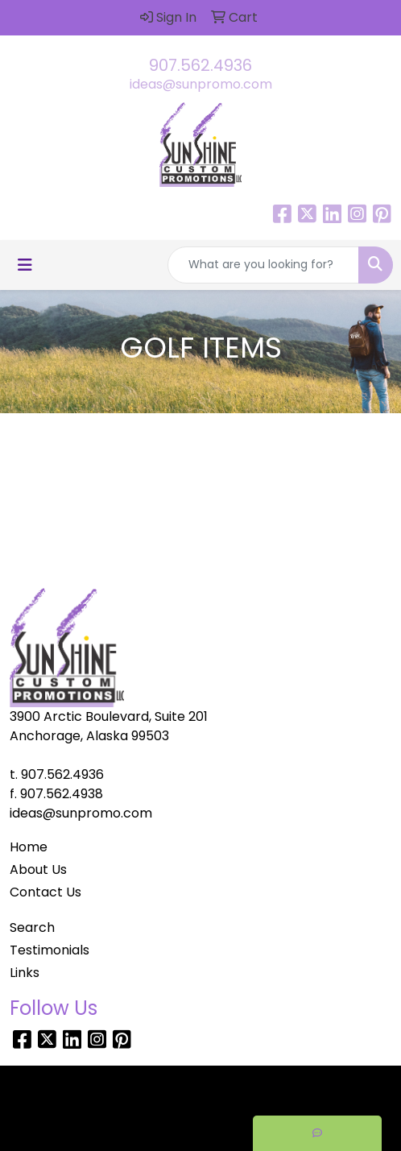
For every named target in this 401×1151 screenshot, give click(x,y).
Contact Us (45, 892)
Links (24, 972)
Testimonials (49, 950)
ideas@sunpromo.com (201, 84)
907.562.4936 (200, 65)
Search (32, 927)
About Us (38, 869)
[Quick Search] (263, 265)
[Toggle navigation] (25, 265)
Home (29, 847)
